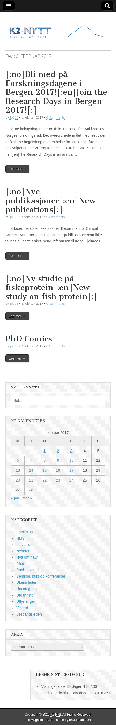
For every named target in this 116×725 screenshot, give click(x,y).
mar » (27, 498)
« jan (15, 498)
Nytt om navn (27, 557)
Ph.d (20, 564)
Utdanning (24, 595)
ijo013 (13, 117)
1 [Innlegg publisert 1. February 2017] (45, 451)
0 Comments (55, 117)
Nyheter (22, 551)
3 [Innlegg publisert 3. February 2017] (71, 451)
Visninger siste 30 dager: (62, 686)
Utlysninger (25, 601)
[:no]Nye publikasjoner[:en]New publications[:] (50, 200)
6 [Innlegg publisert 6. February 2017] (18, 460)
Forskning (24, 532)
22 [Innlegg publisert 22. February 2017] (45, 480)
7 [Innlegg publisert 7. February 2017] (31, 460)
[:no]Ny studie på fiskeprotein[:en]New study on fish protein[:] (51, 287)
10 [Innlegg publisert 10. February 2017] (71, 460)
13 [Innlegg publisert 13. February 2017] (18, 470)
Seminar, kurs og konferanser (40, 576)
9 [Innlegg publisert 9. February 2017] (58, 460)
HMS (20, 538)
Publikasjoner (27, 570)
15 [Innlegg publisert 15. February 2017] (45, 470)
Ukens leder (26, 582)
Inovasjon (24, 545)
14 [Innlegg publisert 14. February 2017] (31, 470)
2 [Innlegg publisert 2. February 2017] (58, 451)
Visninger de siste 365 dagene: (67, 693)
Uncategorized (28, 589)
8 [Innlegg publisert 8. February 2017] (45, 460)
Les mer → (17, 169)
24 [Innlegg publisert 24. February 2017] (71, 480)
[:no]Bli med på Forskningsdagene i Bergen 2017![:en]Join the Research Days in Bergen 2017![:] (56, 92)
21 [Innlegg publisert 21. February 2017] (31, 480)
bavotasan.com (80, 720)
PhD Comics (28, 339)
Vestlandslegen (29, 614)
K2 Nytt (55, 714)
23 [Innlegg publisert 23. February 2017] (58, 480)
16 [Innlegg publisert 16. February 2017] (58, 470)
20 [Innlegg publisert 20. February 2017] (18, 480)
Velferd (22, 608)
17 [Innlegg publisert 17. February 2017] (71, 470)
